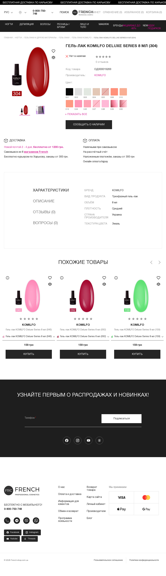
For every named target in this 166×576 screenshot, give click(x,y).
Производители (96, 520)
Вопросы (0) (45, 225)
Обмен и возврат (68, 520)
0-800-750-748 (39, 12)
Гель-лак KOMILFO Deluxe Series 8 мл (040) (28, 331)
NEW (143, 24)
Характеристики (51, 193)
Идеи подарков (159, 25)
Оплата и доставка (69, 503)
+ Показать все (76, 117)
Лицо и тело (71, 27)
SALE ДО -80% (132, 27)
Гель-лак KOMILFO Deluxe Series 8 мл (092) (83, 331)
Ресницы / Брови (55, 25)
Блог (89, 527)
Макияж (86, 24)
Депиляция (19, 24)
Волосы (38, 24)
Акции (118, 24)
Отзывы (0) (44, 214)
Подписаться (121, 427)
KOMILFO (100, 78)
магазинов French (36, 154)
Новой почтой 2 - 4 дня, (34, 149)
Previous (151, 265)
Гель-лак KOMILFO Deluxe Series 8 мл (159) (137, 331)
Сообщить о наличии (89, 127)
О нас (61, 496)
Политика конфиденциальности (144, 569)
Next (159, 265)
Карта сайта (94, 506)
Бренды (103, 24)
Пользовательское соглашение (108, 569)
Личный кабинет (96, 513)
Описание (43, 203)
